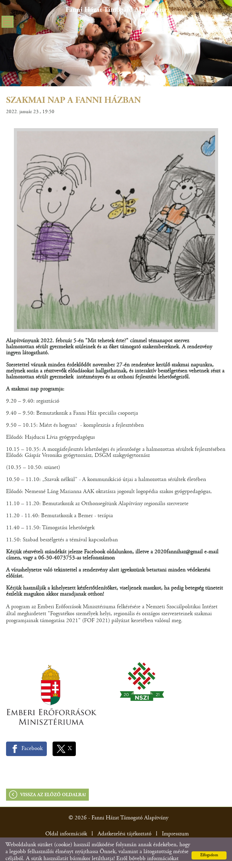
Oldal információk (66, 822)
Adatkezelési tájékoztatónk (63, 853)
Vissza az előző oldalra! (53, 782)
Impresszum (175, 822)
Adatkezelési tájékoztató (124, 822)
